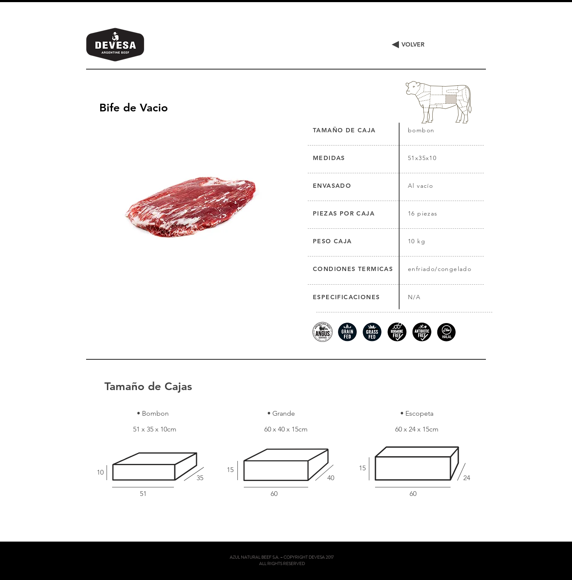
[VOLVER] (412, 44)
